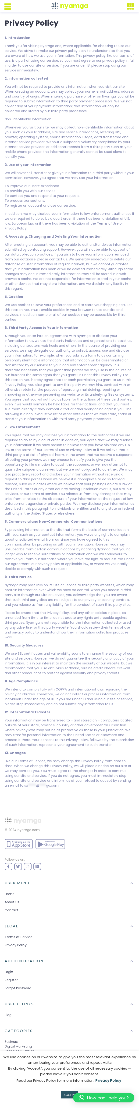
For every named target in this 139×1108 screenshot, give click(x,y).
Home (9, 894)
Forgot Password (18, 988)
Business (11, 1041)
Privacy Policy (16, 945)
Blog (8, 1015)
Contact (11, 910)
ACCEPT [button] (69, 1095)
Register (11, 980)
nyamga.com (29, 830)
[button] (103, 1097)
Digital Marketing (18, 1046)
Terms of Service (18, 937)
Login (9, 972)
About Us (12, 902)
